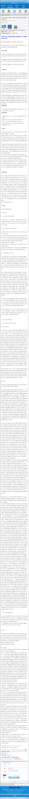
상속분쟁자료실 (10, 7)
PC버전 (18, 787)
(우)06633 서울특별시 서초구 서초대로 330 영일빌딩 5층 (14, 790)
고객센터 (16, 7)
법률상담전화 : (7, 31)
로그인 (10, 787)
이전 (18, 784)
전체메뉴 (23, 7)
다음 (25, 784)
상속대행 (10, 5)
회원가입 (14, 787)
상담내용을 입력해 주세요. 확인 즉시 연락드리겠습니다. (17, 772)
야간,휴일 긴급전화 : (9, 33)
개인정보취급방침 (24, 789)
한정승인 (3, 7)
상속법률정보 (16, 5)
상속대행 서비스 (14, 1)
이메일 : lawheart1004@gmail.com (14, 793)
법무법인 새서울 (14, 3)
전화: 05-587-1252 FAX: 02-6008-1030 (14, 791)
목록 (14, 781)
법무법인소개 (3, 5)
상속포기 (23, 5)
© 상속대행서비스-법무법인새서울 (14, 789)
